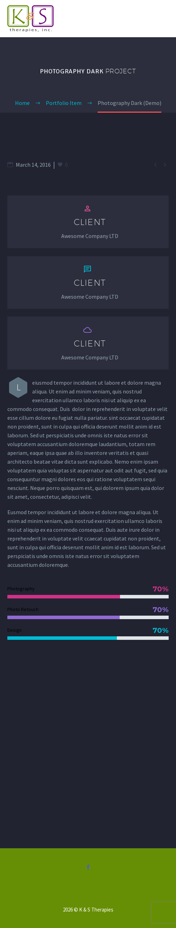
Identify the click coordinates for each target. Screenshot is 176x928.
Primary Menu (162, 18)
